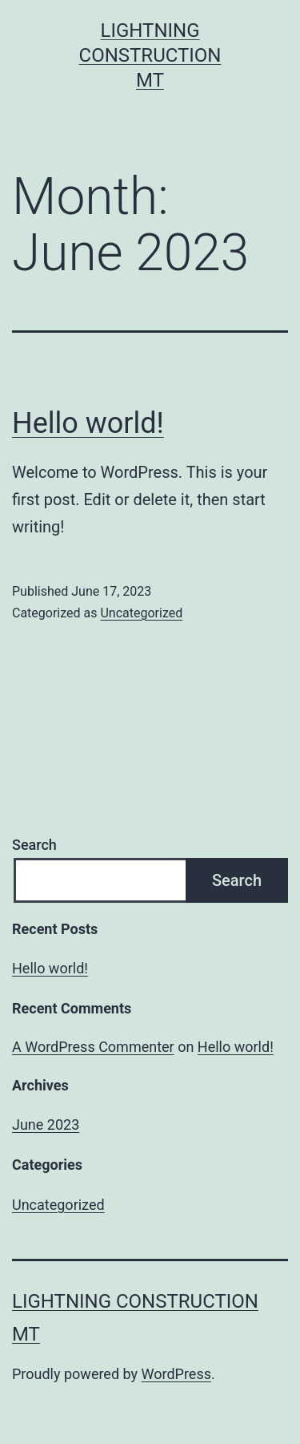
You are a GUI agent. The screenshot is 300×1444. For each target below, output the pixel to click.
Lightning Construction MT (150, 55)
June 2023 (45, 1124)
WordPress (176, 1373)
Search (34, 844)
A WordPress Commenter (93, 1046)
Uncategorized (141, 613)
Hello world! (88, 423)
